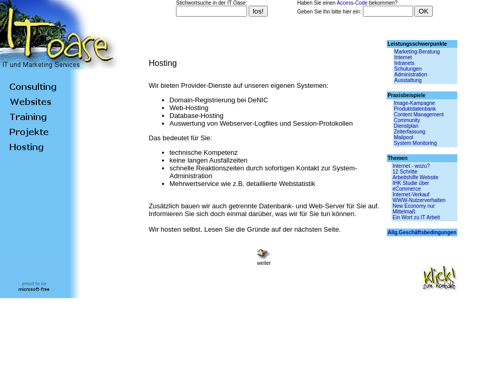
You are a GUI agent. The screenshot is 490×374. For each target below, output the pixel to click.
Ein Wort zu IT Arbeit (416, 217)
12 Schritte (404, 172)
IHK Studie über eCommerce (410, 186)
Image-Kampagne (414, 103)
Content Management (419, 114)
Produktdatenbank (415, 109)
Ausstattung (408, 80)
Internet (403, 57)
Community (407, 120)
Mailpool (403, 137)
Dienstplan (406, 126)
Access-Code (352, 3)
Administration (410, 74)
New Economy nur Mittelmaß (413, 209)
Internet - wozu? (411, 166)
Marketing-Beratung (417, 52)
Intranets (404, 63)
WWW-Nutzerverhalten (418, 200)
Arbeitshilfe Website (415, 177)
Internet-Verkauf (410, 194)
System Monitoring (415, 143)
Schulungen (408, 69)
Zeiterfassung (410, 132)
